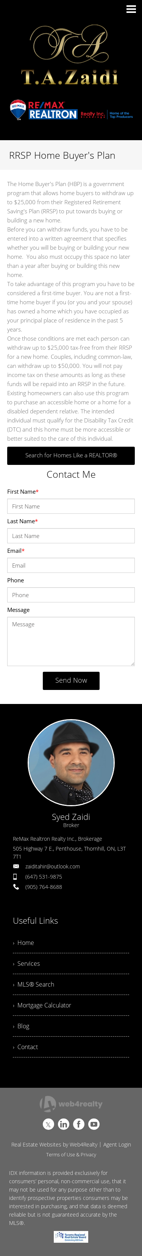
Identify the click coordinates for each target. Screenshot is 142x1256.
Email (16, 550)
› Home (23, 942)
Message (18, 609)
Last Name (22, 521)
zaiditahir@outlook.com (52, 866)
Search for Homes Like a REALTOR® (71, 455)
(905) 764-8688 (43, 886)
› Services (26, 963)
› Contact (25, 1047)
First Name (23, 491)
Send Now (71, 680)
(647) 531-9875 (43, 876)
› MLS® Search (33, 984)
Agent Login (117, 1144)
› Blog (21, 1026)
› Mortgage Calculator (42, 1005)
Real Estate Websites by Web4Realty (54, 1144)
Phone (15, 580)
